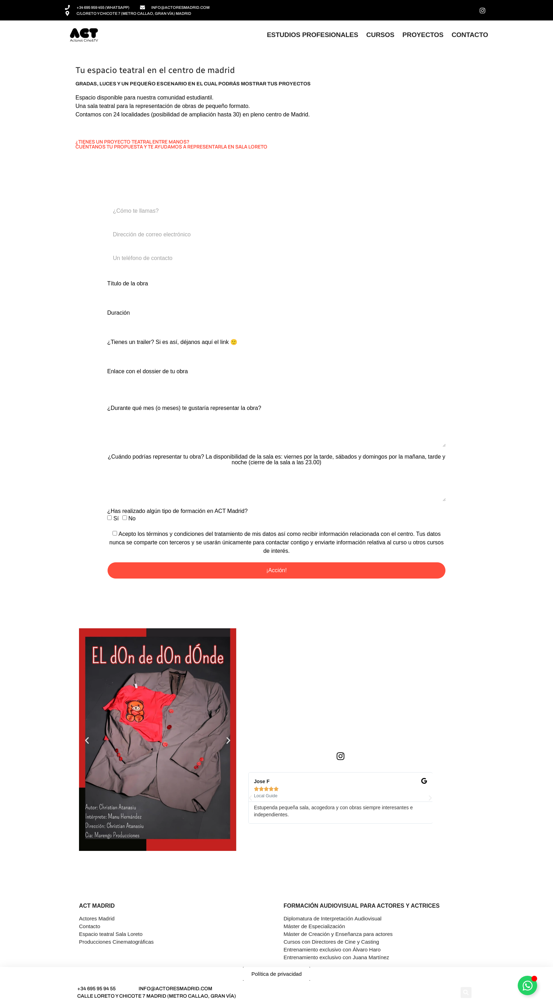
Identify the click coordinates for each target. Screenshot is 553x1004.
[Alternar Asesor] (527, 985)
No (131, 518)
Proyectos (422, 34)
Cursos (380, 34)
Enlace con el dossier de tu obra (147, 371)
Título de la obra (127, 283)
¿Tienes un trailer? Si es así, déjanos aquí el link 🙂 (172, 342)
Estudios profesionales (312, 34)
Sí (116, 518)
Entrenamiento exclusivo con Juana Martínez (336, 957)
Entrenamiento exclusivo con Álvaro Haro (332, 949)
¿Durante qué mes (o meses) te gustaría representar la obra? (184, 408)
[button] (87, 740)
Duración (118, 313)
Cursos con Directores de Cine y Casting (331, 942)
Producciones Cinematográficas (116, 942)
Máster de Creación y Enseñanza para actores (338, 934)
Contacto (469, 34)
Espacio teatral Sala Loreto (110, 934)
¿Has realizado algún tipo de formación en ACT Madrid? (177, 511)
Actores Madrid (97, 918)
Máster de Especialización (314, 926)
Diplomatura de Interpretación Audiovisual (333, 918)
